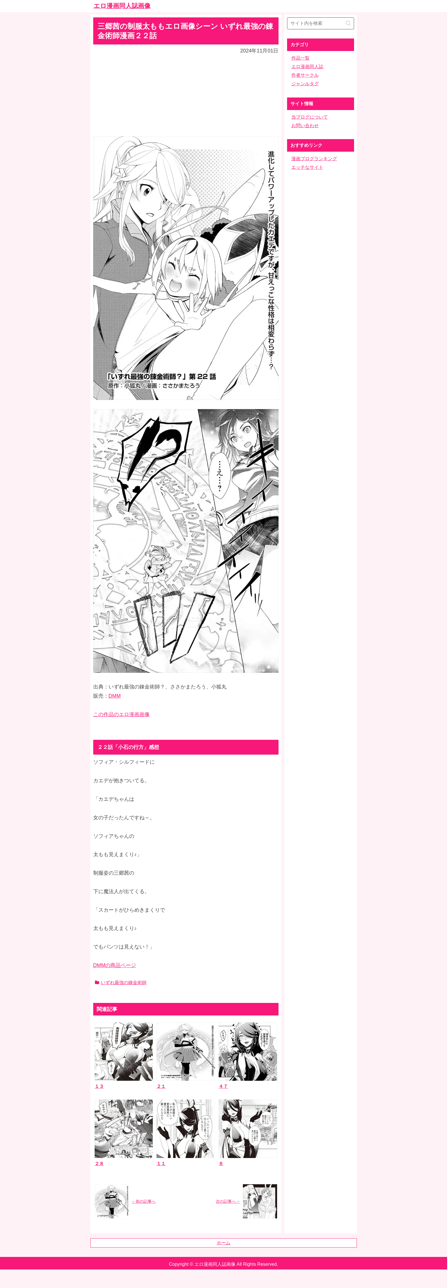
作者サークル (305, 75)
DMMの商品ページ (114, 965)
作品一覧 (300, 58)
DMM (115, 696)
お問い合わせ (305, 125)
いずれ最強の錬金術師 (121, 982)
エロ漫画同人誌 (307, 66)
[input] (320, 23)
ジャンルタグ (305, 83)
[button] (348, 23)
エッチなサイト (307, 167)
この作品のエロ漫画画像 (121, 714)
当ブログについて (309, 117)
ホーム (223, 1242)
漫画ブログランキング (314, 158)
